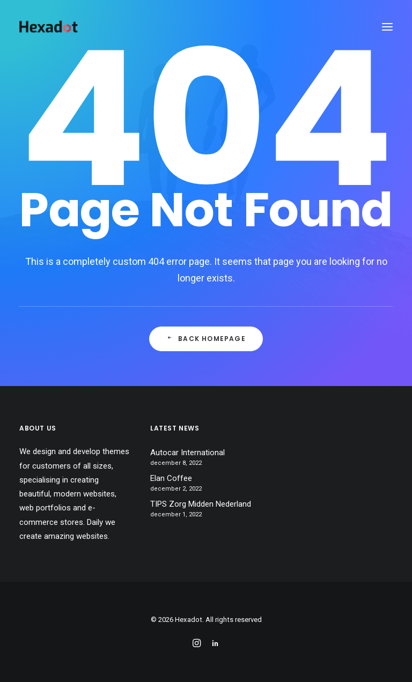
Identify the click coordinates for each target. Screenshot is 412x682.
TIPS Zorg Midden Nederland (200, 504)
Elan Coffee (171, 478)
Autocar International (187, 452)
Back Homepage (206, 338)
